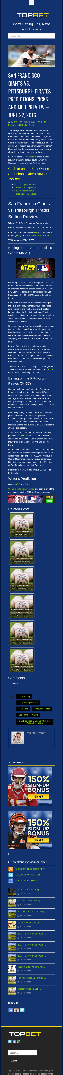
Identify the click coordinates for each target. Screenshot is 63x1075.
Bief (15, 122)
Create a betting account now (21, 489)
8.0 (28, 235)
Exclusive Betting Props (25, 187)
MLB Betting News (26, 125)
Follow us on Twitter (27, 875)
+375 (50, 369)
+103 (18, 235)
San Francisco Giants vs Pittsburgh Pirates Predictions (35, 722)
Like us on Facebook (26, 880)
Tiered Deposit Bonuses (25, 194)
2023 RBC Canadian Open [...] (32, 933)
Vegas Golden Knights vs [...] (31, 967)
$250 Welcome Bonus (24, 191)
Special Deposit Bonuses (25, 184)
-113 (36, 232)
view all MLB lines (40, 235)
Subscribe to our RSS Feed (30, 869)
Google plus (18, 1041)
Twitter (10, 1041)
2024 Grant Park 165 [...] (29, 889)
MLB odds (23, 709)
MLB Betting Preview (28, 703)
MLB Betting (24, 696)
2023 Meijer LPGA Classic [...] (32, 911)
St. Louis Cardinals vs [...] (30, 900)
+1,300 (19, 435)
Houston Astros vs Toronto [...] (32, 978)
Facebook (14, 1041)
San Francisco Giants (28, 715)
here (32, 157)
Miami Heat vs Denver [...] (30, 922)
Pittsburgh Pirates (42, 709)
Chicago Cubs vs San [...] (30, 989)
